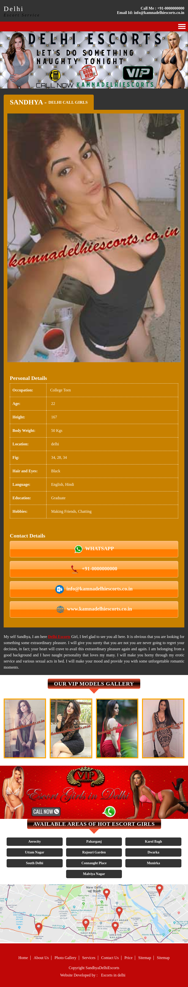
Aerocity (34, 841)
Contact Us (110, 958)
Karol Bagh (153, 841)
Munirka (153, 863)
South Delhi (34, 863)
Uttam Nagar (34, 852)
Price (128, 958)
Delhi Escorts (59, 637)
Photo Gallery (65, 958)
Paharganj (94, 841)
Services (88, 958)
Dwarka (153, 852)
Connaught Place (94, 863)
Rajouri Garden (94, 852)
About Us (41, 958)
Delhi (14, 8)
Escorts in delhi (113, 975)
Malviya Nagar (94, 874)
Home (23, 958)
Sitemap (144, 958)
